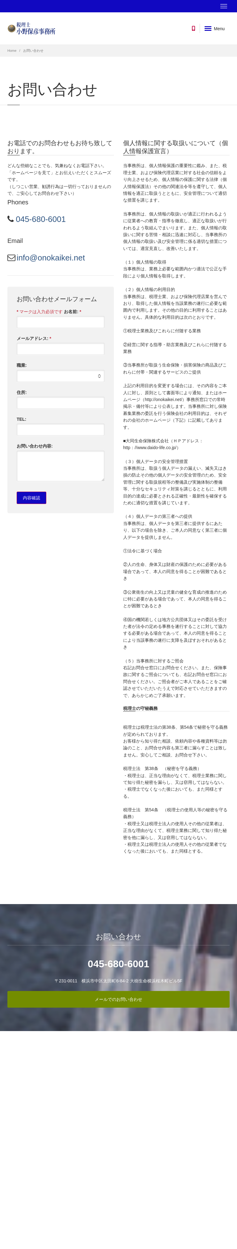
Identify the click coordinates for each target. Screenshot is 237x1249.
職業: (22, 365)
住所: (22, 392)
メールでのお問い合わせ (118, 999)
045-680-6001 (40, 219)
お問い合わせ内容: (35, 446)
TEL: (21, 419)
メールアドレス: (34, 338)
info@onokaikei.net (51, 257)
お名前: (72, 311)
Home (11, 50)
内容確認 (31, 497)
